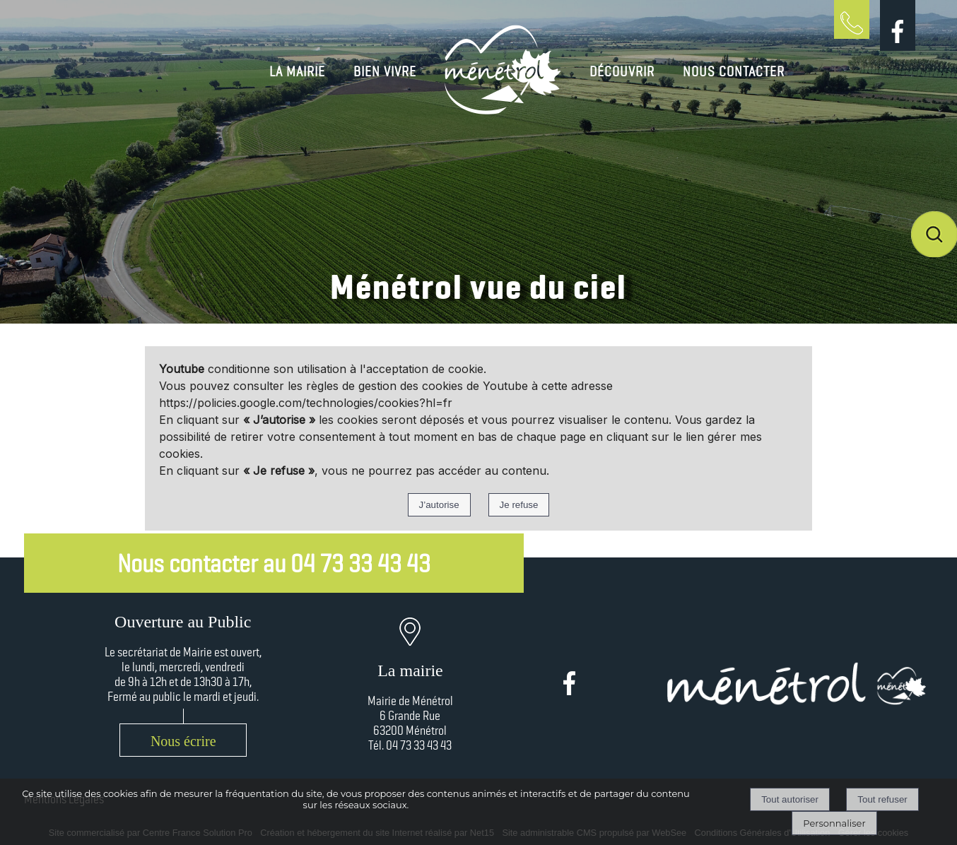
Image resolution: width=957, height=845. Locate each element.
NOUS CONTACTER (734, 71)
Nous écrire (183, 741)
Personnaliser (834, 823)
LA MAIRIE (297, 71)
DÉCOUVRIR (621, 71)
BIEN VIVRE (384, 71)
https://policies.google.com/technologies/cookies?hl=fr (305, 403)
